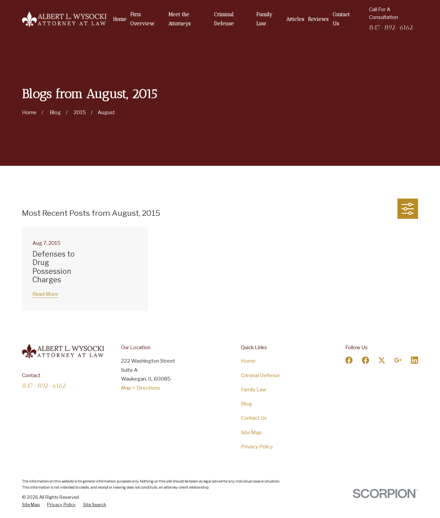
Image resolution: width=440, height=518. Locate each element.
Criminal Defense (260, 375)
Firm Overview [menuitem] (142, 19)
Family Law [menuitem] (264, 19)
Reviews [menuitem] (318, 19)
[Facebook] (348, 360)
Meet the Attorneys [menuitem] (179, 19)
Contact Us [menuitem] (341, 19)
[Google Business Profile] (397, 360)
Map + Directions (140, 388)
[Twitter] (381, 360)
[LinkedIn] (414, 360)
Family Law (253, 389)
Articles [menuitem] (295, 19)
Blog (246, 403)
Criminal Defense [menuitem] (224, 19)
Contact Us (254, 418)
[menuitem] (31, 505)
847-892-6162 (391, 27)
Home (248, 361)
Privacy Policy (257, 446)
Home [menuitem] (119, 19)
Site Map (251, 432)
